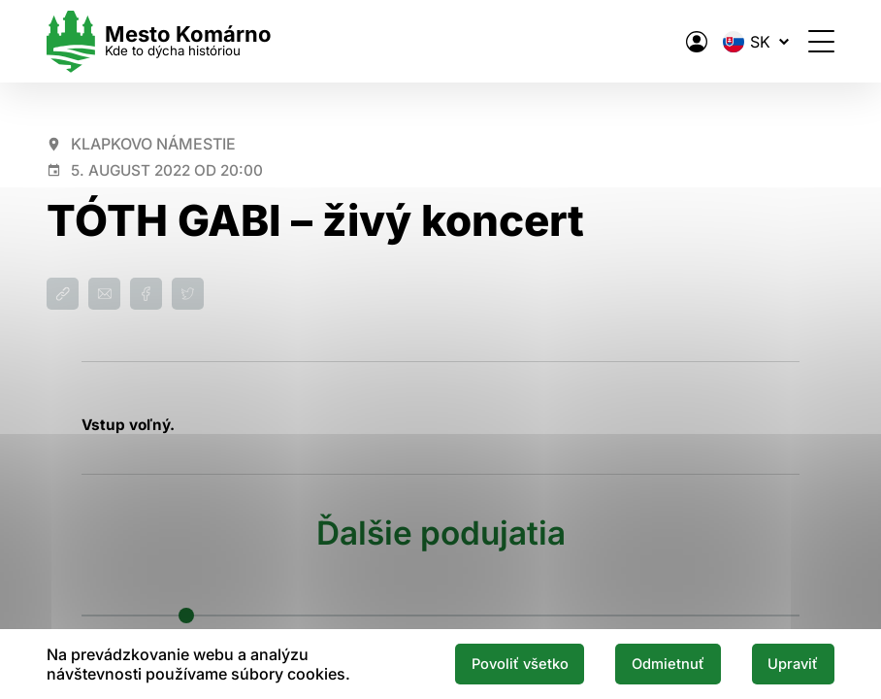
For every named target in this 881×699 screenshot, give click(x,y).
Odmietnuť (668, 664)
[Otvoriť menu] (821, 41)
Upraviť (792, 664)
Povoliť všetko (520, 664)
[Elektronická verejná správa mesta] (696, 41)
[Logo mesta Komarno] (159, 41)
